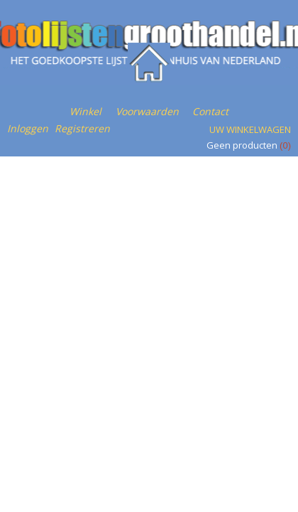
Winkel (85, 111)
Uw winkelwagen (250, 129)
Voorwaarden (147, 111)
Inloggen (27, 128)
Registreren (82, 128)
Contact (210, 111)
